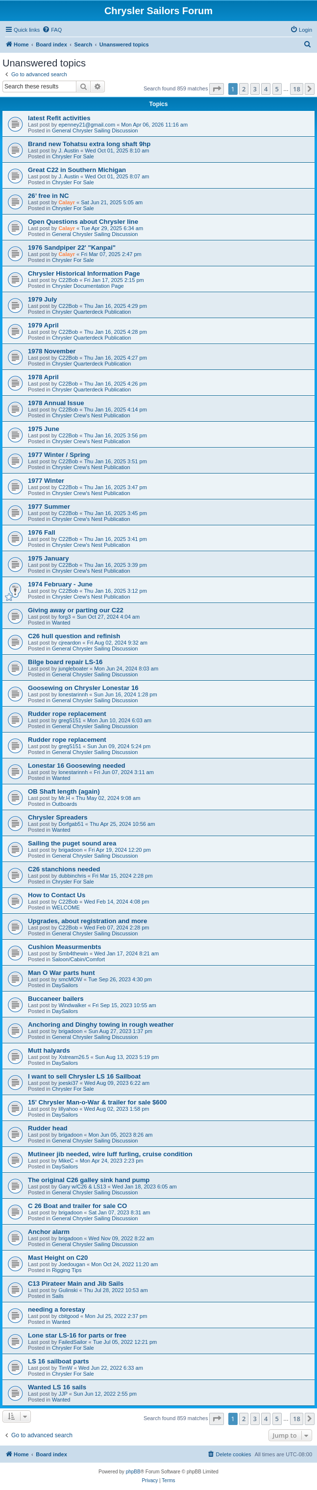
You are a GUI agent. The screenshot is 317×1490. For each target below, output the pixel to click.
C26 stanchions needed (64, 869)
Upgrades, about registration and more (87, 921)
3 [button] (255, 89)
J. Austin (68, 150)
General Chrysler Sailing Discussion (95, 130)
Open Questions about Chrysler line (83, 221)
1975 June (43, 428)
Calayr (66, 202)
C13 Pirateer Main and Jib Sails (75, 1283)
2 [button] (243, 89)
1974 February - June (60, 584)
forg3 (64, 617)
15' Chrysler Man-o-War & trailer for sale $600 (97, 1102)
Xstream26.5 (73, 1057)
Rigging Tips (67, 1270)
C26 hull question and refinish (74, 636)
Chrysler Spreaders (58, 817)
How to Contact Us (56, 895)
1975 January (48, 558)
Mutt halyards (49, 1050)
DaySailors (65, 985)
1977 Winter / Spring (59, 454)
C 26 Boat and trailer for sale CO (77, 1205)
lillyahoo (68, 1109)
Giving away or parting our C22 (75, 610)
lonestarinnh (73, 694)
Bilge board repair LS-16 (65, 662)
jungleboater (73, 668)
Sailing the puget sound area (72, 843)
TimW (65, 1368)
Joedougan (71, 1264)
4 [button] (266, 89)
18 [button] (296, 89)
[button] (216, 89)
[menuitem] (52, 30)
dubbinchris (72, 876)
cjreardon (69, 643)
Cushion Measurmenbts (64, 946)
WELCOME (66, 907)
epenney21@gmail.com (86, 125)
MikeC (65, 1161)
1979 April (43, 325)
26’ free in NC (48, 195)
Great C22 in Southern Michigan (77, 169)
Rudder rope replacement (67, 713)
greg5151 (69, 720)
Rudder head (48, 1128)
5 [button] (277, 89)
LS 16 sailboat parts (58, 1361)
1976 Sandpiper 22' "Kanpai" (72, 247)
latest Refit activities (59, 118)
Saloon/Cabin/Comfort (78, 959)
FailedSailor (72, 1342)
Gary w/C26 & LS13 (82, 1186)
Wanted (61, 623)
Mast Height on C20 (58, 1257)
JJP (62, 1394)
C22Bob (68, 280)
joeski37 (68, 1083)
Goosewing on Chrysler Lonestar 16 (83, 687)
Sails (58, 1296)
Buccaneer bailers (56, 998)
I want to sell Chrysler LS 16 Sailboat (84, 1076)
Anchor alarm (49, 1231)
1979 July (42, 299)
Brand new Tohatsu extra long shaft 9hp (89, 144)
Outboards (64, 804)
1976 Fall (41, 532)
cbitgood (68, 1316)
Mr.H (64, 798)
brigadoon (70, 850)
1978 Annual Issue (56, 403)
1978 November (52, 351)
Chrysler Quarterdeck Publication (91, 312)
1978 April (43, 377)
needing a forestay (56, 1309)
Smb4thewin (73, 953)
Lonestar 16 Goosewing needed (76, 765)
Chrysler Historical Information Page (84, 273)
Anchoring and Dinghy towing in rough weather (100, 1024)
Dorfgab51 (70, 824)
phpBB (133, 1471)
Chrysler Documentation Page (88, 286)
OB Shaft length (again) (64, 791)
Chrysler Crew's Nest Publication (91, 415)
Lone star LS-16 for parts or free (77, 1335)
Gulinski (67, 1290)
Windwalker (72, 1005)
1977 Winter (46, 480)
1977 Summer (49, 506)
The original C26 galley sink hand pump (88, 1180)
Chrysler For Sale (73, 156)
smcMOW (70, 979)
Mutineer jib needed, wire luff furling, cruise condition (110, 1154)
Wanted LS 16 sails (57, 1387)
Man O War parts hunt (61, 972)
